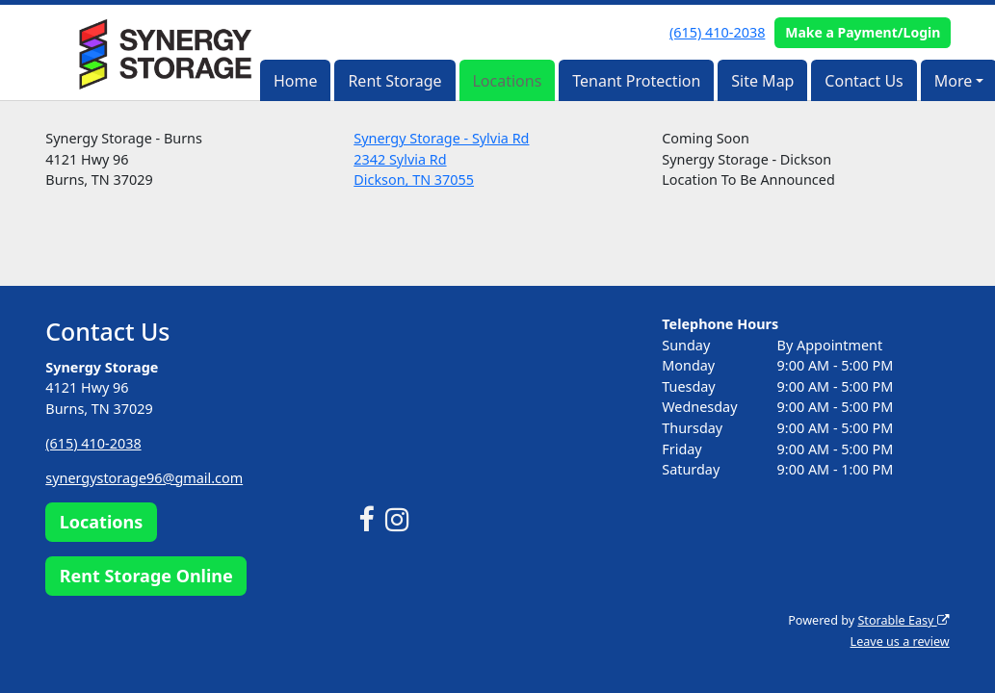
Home (296, 80)
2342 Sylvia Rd (399, 159)
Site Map (762, 80)
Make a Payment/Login (862, 32)
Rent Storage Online (146, 574)
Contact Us (864, 80)
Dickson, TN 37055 (413, 179)
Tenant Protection (636, 80)
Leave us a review (900, 641)
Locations (506, 80)
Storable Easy (903, 620)
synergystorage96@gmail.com (144, 478)
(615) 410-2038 (717, 32)
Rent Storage (394, 80)
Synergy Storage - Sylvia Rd (441, 138)
